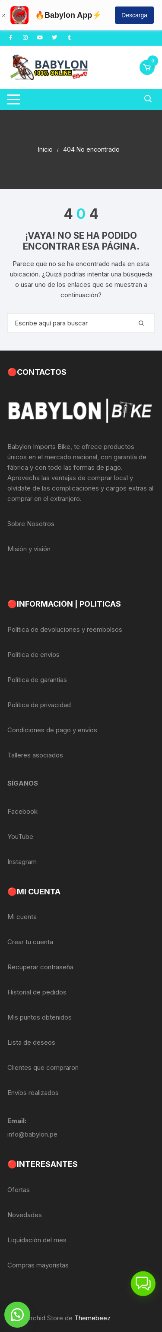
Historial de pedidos (37, 992)
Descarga (134, 15)
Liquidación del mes (37, 1240)
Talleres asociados (35, 755)
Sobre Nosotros (30, 524)
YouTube (20, 836)
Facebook (22, 811)
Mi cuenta (22, 917)
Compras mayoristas (38, 1265)
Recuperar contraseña (40, 967)
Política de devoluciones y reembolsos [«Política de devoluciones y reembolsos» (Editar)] (64, 629)
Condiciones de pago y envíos (52, 730)
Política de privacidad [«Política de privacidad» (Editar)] (39, 705)
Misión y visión (29, 549)
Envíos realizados (33, 1092)
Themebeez (92, 1318)
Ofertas (18, 1190)
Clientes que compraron (43, 1067)
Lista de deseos (31, 1042)
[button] (17, 1315)
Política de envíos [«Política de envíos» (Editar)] (33, 654)
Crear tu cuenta (30, 942)
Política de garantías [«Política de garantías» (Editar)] (37, 680)
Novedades (24, 1215)
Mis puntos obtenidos (39, 1017)
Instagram (22, 862)
